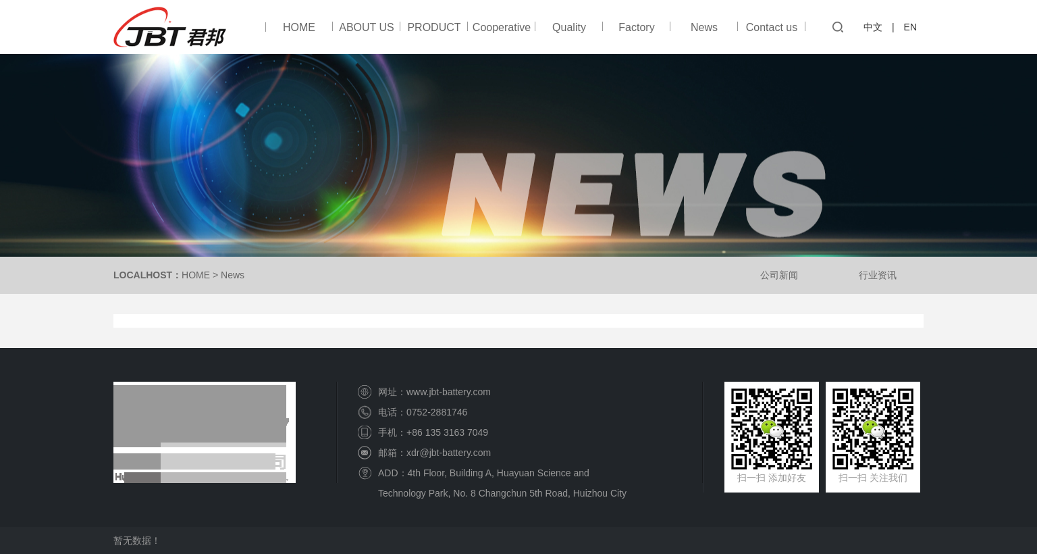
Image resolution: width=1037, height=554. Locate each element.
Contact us (771, 27)
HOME (299, 27)
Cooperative (502, 27)
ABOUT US (366, 27)
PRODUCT (433, 27)
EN (910, 27)
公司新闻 (779, 275)
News (704, 27)
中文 (872, 27)
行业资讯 (878, 275)
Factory (636, 27)
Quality (569, 27)
